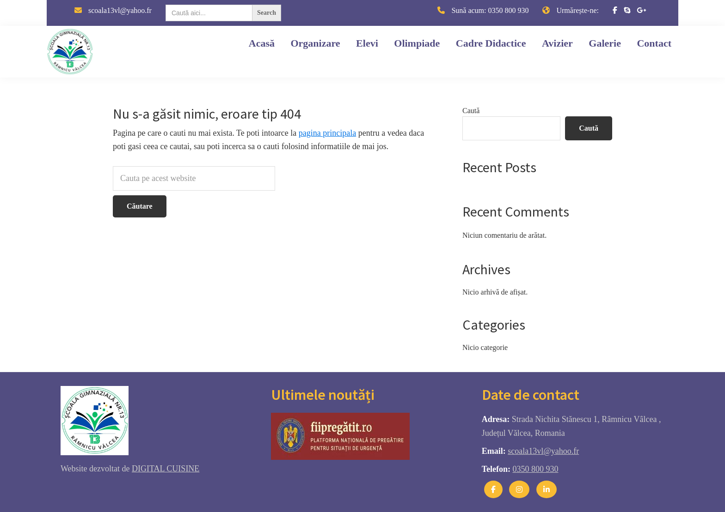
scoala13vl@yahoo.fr (120, 10)
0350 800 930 (508, 10)
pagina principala (327, 133)
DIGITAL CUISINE (165, 468)
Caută (470, 110)
